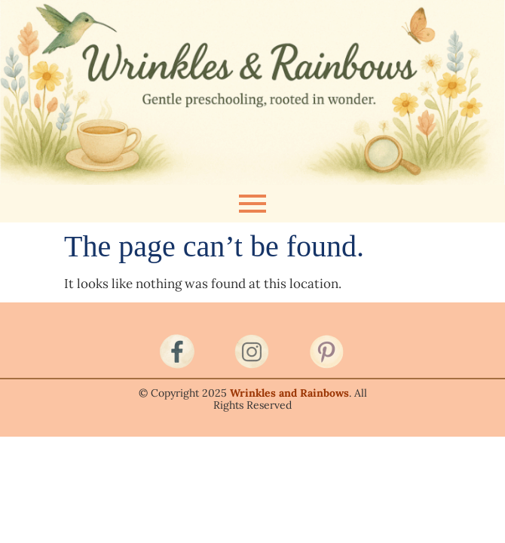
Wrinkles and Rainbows (289, 393)
